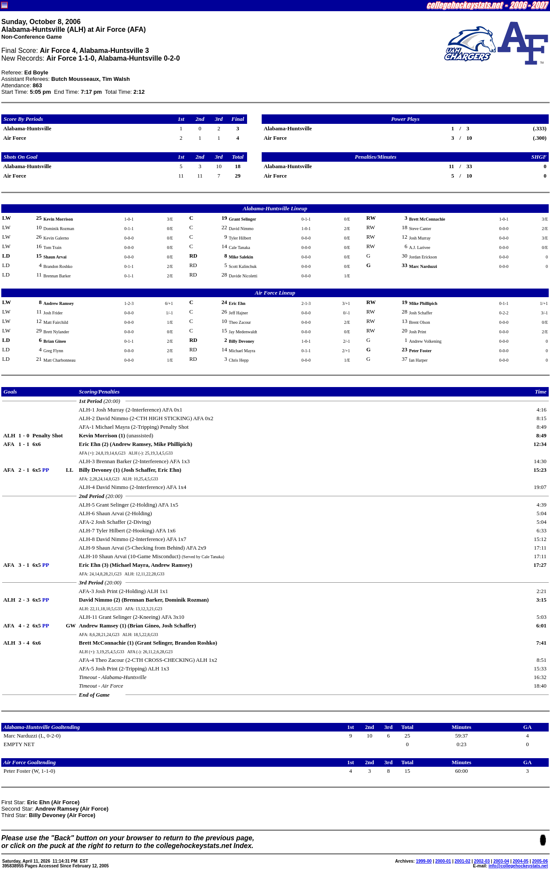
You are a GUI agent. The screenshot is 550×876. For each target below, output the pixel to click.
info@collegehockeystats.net (518, 866)
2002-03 (482, 861)
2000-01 (443, 861)
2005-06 (540, 861)
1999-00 (424, 861)
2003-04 (501, 861)
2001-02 (463, 861)
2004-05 (521, 861)
